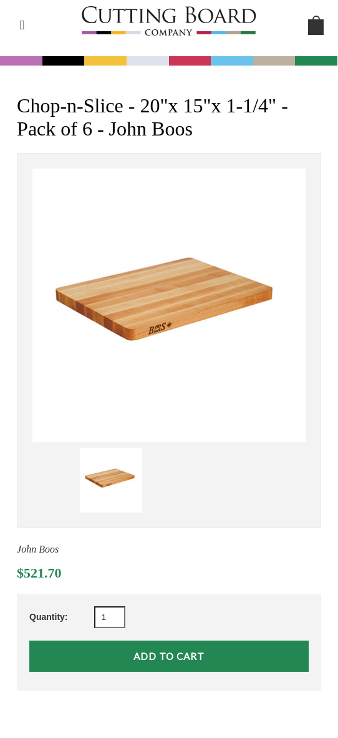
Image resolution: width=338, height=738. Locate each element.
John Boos (38, 549)
